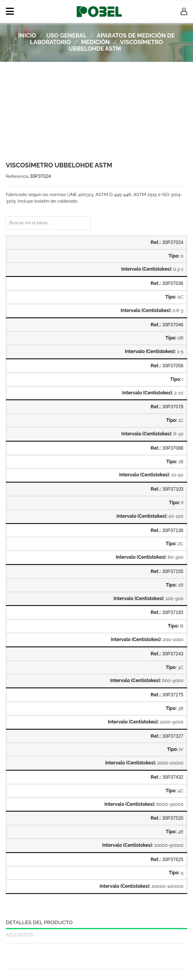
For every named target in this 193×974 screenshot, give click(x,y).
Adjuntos (20, 934)
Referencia (17, 176)
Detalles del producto (39, 922)
